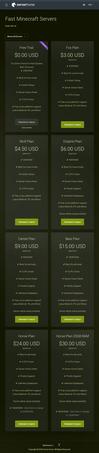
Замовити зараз (72, 124)
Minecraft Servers (16, 36)
